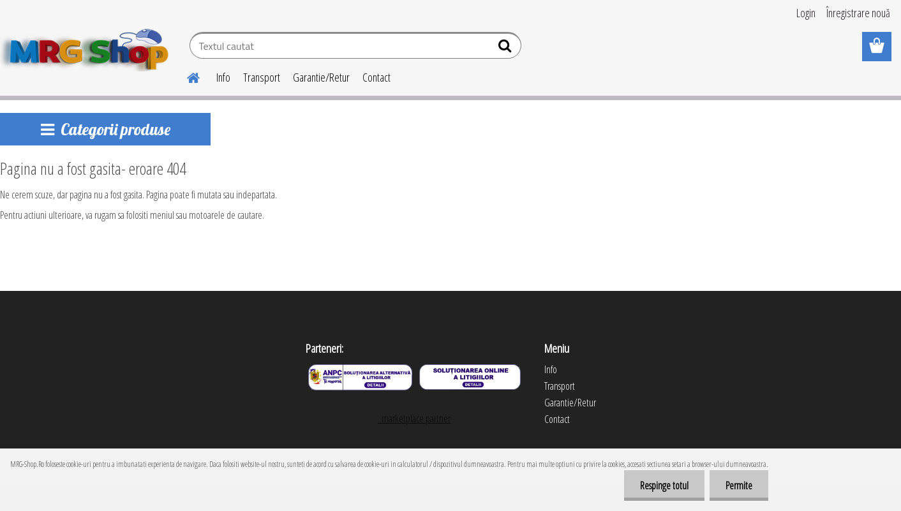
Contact (376, 77)
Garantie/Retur (321, 77)
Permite (739, 485)
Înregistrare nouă (858, 12)
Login (805, 12)
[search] (506, 48)
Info (223, 77)
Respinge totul (664, 485)
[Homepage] (185, 76)
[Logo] (87, 47)
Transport (261, 77)
